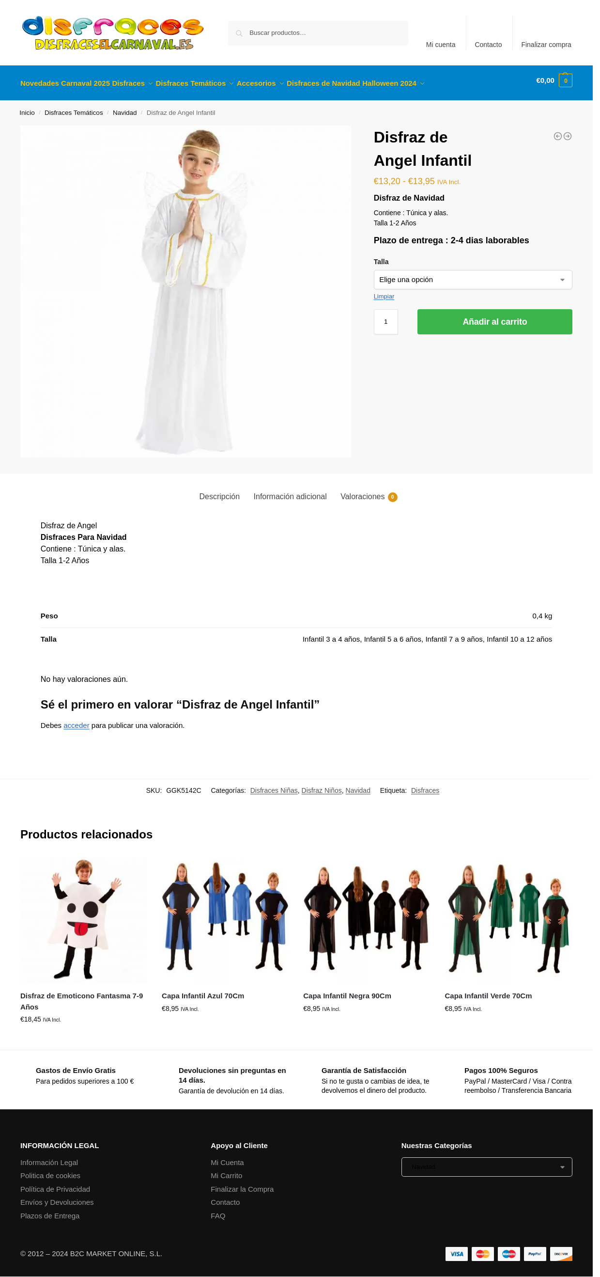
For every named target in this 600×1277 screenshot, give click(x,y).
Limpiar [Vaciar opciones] (384, 290)
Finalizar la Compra (242, 1184)
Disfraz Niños (322, 785)
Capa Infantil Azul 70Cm (203, 990)
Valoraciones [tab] (368, 491)
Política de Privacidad (55, 1184)
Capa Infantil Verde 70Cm (488, 990)
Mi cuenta (441, 44)
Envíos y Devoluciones (57, 1197)
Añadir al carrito (494, 316)
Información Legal (49, 1157)
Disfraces (425, 785)
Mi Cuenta (227, 1157)
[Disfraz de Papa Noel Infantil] (558, 131)
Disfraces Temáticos (74, 107)
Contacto (488, 44)
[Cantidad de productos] (386, 316)
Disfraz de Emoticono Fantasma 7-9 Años (81, 996)
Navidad (125, 107)
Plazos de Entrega (50, 1210)
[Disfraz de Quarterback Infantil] (567, 131)
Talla (381, 256)
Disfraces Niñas (274, 785)
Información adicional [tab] (290, 491)
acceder (76, 720)
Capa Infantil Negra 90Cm (347, 990)
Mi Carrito (226, 1170)
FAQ (218, 1210)
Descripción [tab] (219, 491)
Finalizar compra (546, 44)
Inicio (27, 107)
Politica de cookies (50, 1170)
